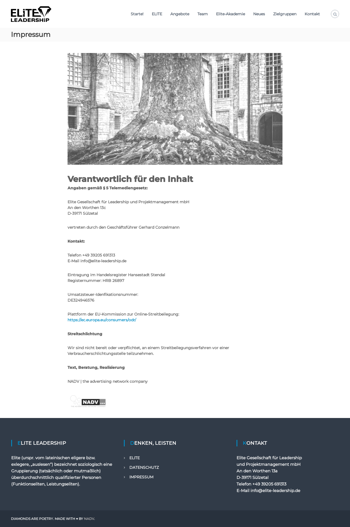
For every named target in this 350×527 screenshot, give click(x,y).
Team (202, 13)
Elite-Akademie (230, 13)
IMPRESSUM (141, 477)
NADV (89, 519)
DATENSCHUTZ (144, 467)
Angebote (179, 13)
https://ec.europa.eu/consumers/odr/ (102, 319)
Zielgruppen (284, 13)
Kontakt (312, 13)
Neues (259, 13)
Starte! (137, 13)
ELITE (157, 13)
